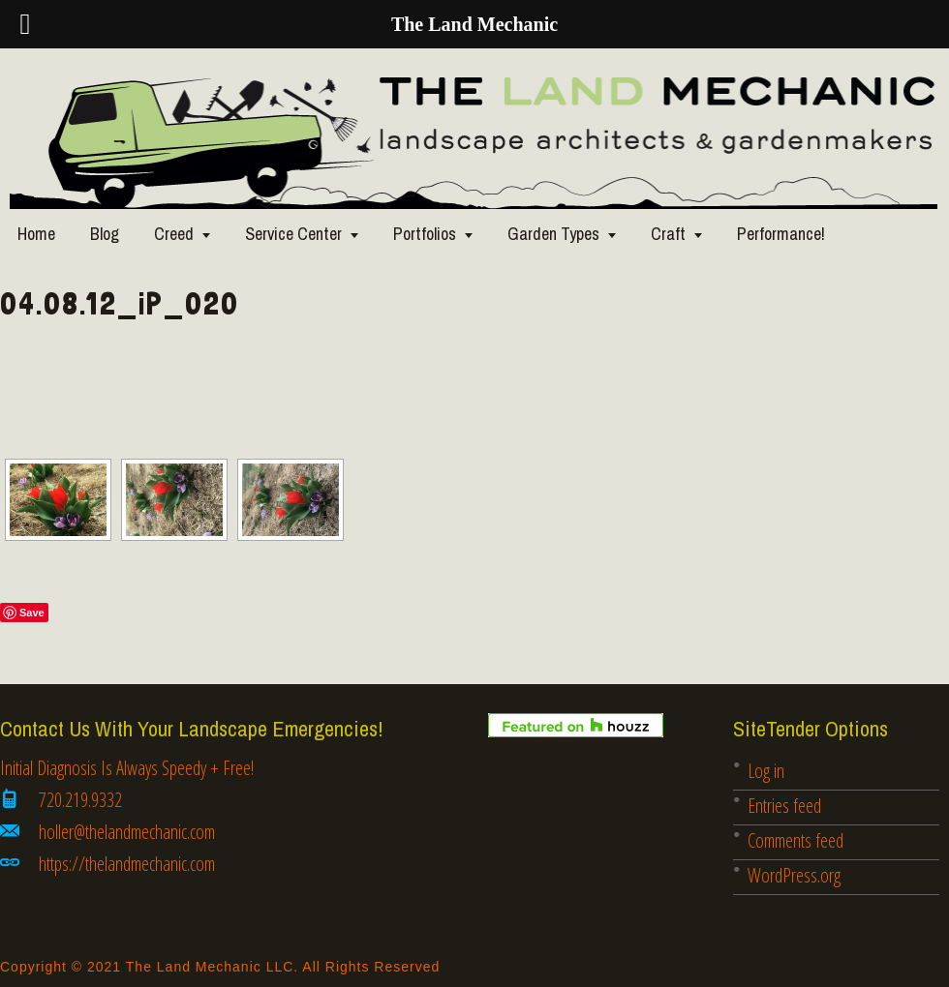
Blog (104, 234)
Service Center (293, 234)
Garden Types (553, 234)
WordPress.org (794, 875)
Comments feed (795, 840)
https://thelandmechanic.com (127, 864)
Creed (174, 234)
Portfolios (424, 234)
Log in (766, 771)
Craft (668, 234)
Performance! (781, 234)
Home (36, 234)
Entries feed (784, 806)
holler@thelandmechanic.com (127, 832)
